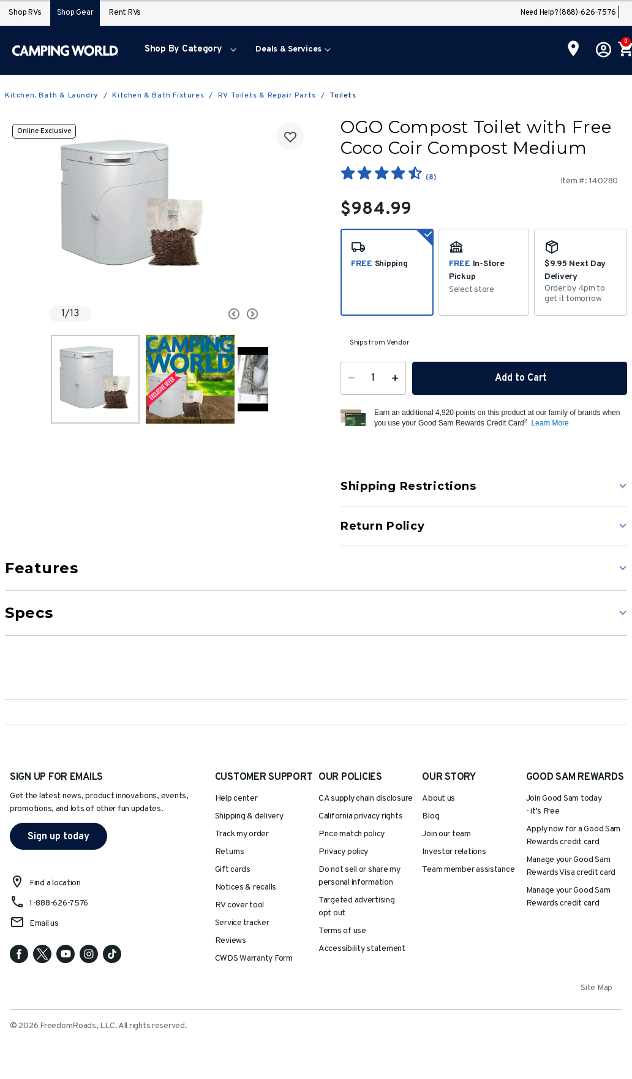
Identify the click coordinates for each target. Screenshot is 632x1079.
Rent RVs (125, 13)
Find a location (55, 883)
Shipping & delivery (249, 816)
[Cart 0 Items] (624, 50)
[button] (188, 50)
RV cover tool (240, 905)
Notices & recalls (245, 887)
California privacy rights (360, 816)
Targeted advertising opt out (356, 906)
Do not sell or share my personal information (359, 876)
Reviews (230, 941)
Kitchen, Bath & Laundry (52, 96)
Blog (430, 816)
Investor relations (454, 852)
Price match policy (351, 834)
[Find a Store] (573, 50)
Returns (229, 852)
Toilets (342, 96)
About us (438, 798)
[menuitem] (188, 50)
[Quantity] (373, 378)
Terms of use (342, 931)
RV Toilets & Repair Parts (267, 96)
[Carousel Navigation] (215, 314)
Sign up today (58, 837)
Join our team (446, 834)
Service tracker (242, 923)
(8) (430, 177)
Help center (236, 798)
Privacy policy (343, 852)
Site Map (596, 988)
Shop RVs (25, 13)
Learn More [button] (549, 423)
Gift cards (232, 869)
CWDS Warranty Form (254, 958)
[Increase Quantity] (397, 378)
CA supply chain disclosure (365, 798)
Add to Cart (520, 378)
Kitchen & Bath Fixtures (158, 96)
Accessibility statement (361, 949)
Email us (44, 923)
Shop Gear (75, 13)
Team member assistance (468, 869)
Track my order (242, 834)
